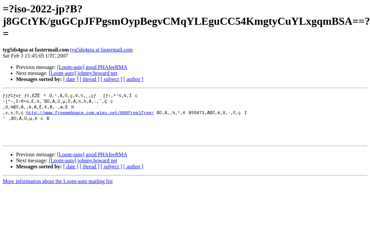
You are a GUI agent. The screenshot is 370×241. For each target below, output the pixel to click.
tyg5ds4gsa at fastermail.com (101, 50)
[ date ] (70, 79)
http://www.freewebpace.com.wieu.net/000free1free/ (90, 114)
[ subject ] (111, 79)
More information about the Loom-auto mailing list (58, 187)
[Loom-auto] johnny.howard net (83, 73)
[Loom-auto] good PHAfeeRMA (92, 67)
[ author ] (133, 79)
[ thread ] (89, 79)
